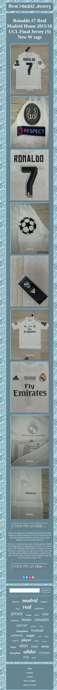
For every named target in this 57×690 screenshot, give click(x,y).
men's (37, 615)
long (26, 657)
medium (14, 620)
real (27, 607)
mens (41, 626)
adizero (33, 626)
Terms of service (29, 685)
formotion (15, 653)
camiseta (39, 608)
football (37, 630)
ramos (44, 601)
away (45, 646)
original (44, 641)
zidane (28, 615)
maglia (30, 635)
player (26, 640)
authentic (17, 635)
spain (34, 658)
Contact (30, 677)
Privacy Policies (30, 681)
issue (34, 646)
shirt (23, 645)
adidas (29, 651)
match (16, 640)
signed (40, 636)
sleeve (15, 601)
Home (29, 669)
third (36, 641)
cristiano (44, 652)
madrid (30, 600)
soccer (21, 625)
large (46, 636)
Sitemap (30, 673)
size (45, 614)
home (26, 619)
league (13, 647)
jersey (17, 613)
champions (22, 631)
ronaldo (42, 619)
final (18, 608)
